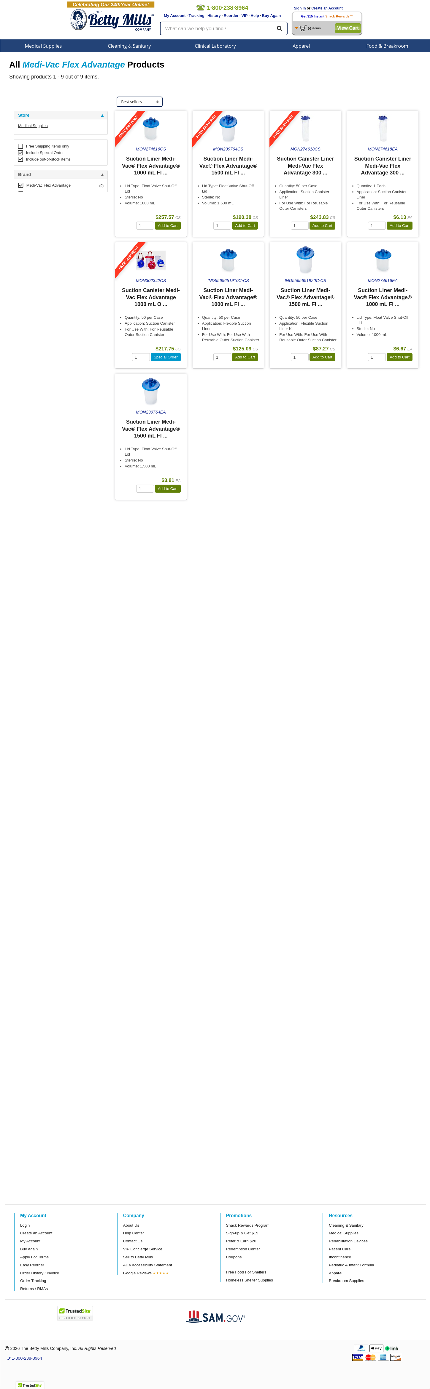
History (214, 15)
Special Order (166, 357)
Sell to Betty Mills (138, 1257)
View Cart (348, 28)
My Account (174, 15)
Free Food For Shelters (246, 1272)
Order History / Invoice (39, 1273)
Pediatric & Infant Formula (351, 1265)
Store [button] (23, 115)
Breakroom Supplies (346, 1281)
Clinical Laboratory (215, 46)
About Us (131, 1225)
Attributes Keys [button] (34, 252)
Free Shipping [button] (33, 213)
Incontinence (340, 1257)
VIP (245, 15)
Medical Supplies (43, 46)
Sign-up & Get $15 (242, 1233)
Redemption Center (243, 1249)
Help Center (133, 1233)
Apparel (301, 46)
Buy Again (271, 15)
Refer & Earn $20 (241, 1241)
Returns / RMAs (34, 1289)
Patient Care (339, 1249)
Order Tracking (33, 1281)
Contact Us (132, 1241)
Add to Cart (168, 225)
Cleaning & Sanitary (129, 46)
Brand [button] (24, 174)
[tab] (60, 115)
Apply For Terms (34, 1257)
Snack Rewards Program (248, 1225)
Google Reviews (137, 1273)
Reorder (231, 15)
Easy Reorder (32, 1265)
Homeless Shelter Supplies (249, 1280)
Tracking (196, 15)
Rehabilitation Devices (348, 1241)
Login (25, 1225)
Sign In (300, 8)
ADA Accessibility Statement (147, 1265)
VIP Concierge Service (142, 1249)
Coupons (234, 1257)
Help (255, 15)
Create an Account (327, 8)
